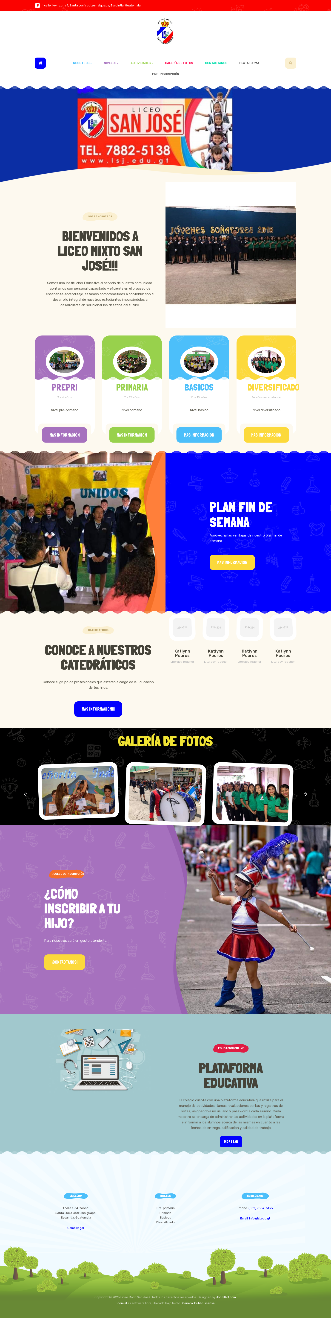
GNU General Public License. (195, 1303)
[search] (290, 63)
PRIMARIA (132, 387)
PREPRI (65, 387)
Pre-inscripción (165, 74)
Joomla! (121, 1303)
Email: (244, 1218)
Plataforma (249, 63)
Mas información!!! (98, 709)
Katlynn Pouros (182, 653)
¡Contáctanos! (64, 962)
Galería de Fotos (179, 63)
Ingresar (231, 1142)
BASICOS (199, 387)
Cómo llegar (75, 1228)
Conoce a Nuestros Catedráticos (98, 657)
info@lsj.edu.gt (259, 1218)
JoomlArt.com (226, 1297)
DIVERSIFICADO (274, 387)
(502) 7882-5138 (260, 1208)
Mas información (65, 435)
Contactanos (216, 63)
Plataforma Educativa (231, 1075)
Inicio (40, 63)
